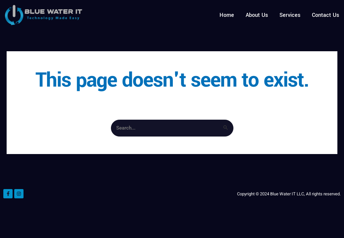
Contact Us (325, 15)
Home (227, 15)
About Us (257, 15)
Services (289, 15)
